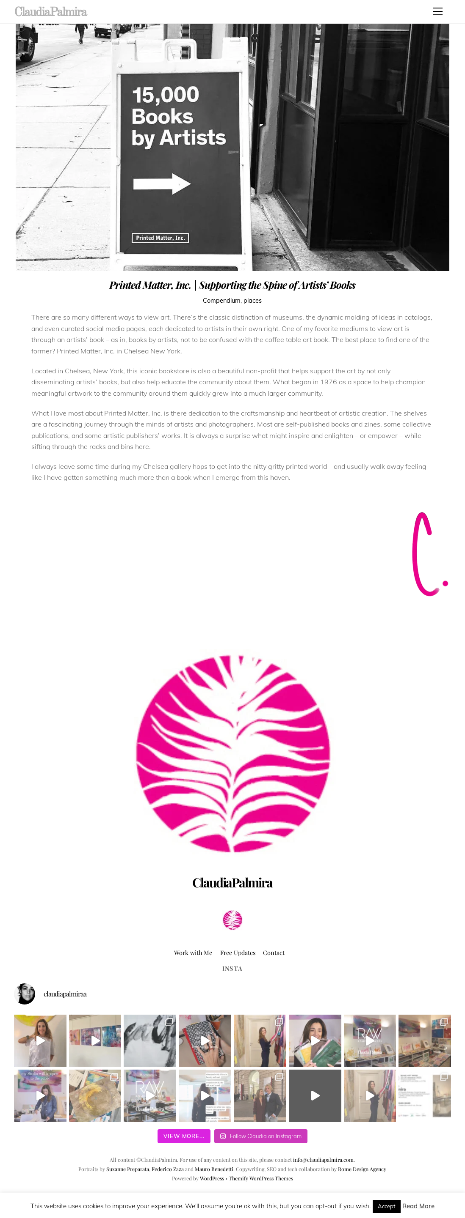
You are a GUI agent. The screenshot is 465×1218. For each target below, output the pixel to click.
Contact (274, 952)
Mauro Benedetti (214, 1169)
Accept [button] (387, 1206)
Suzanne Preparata (127, 1169)
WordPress (212, 1178)
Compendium (222, 300)
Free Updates (237, 952)
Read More (418, 1206)
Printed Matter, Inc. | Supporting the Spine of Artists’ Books (232, 284)
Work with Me (193, 952)
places (253, 300)
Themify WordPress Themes (261, 1178)
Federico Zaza (168, 1169)
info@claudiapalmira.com (323, 1159)
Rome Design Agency (362, 1169)
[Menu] (437, 11)
